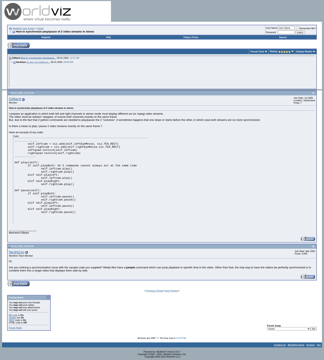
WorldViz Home (296, 345)
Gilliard (15, 99)
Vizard (40, 28)
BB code (13, 315)
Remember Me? (306, 28)
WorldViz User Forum (24, 28)
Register (46, 37)
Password (271, 32)
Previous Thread (155, 290)
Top (319, 345)
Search (283, 37)
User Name (272, 28)
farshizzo (16, 252)
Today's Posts (190, 37)
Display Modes (304, 51)
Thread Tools (257, 51)
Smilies (12, 317)
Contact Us (280, 345)
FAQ (108, 37)
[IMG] (11, 320)
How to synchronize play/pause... (38, 58)
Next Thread (171, 290)
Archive (310, 345)
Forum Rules (15, 327)
